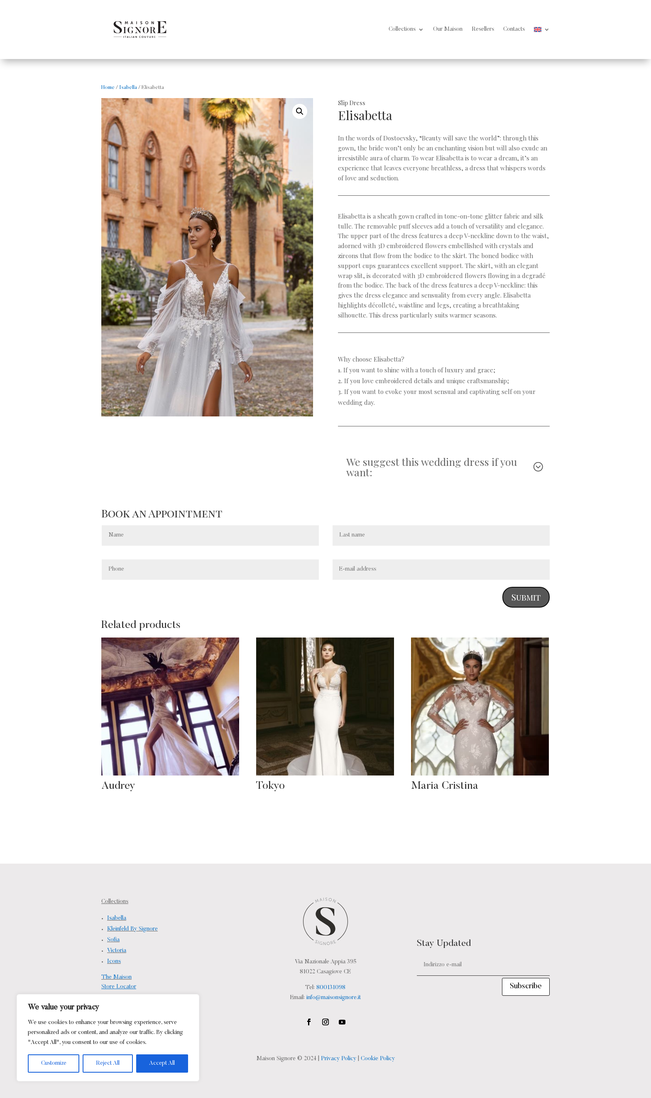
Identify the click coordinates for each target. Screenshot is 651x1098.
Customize (53, 1063)
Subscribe (526, 986)
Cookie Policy (378, 1059)
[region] (108, 1037)
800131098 (330, 988)
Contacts (514, 29)
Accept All (162, 1063)
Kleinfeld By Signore (132, 929)
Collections (402, 29)
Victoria (116, 951)
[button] (299, 111)
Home (108, 87)
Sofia (113, 940)
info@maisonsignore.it (333, 998)
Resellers (483, 29)
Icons (114, 962)
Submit (526, 597)
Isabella (128, 87)
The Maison (116, 977)
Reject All (108, 1063)
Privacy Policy (338, 1059)
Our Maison (448, 29)
